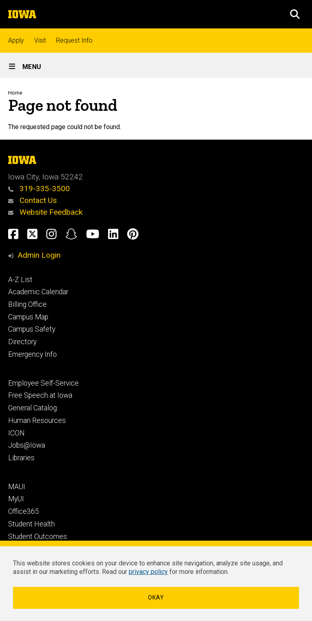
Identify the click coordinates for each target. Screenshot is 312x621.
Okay (156, 597)
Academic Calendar (38, 292)
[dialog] (156, 581)
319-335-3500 (39, 188)
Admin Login (39, 255)
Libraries (21, 458)
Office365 (23, 511)
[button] (295, 14)
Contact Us (32, 200)
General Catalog (32, 408)
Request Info (74, 40)
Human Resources (37, 420)
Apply (16, 40)
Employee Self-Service (43, 383)
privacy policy (148, 572)
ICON (16, 433)
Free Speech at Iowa (40, 395)
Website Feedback (45, 212)
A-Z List (20, 280)
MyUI (16, 499)
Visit (40, 40)
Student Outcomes (37, 537)
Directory (22, 342)
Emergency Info (32, 354)
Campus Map (28, 317)
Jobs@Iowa (26, 445)
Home (15, 93)
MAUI (16, 487)
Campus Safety (31, 329)
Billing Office (27, 304)
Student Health (31, 524)
